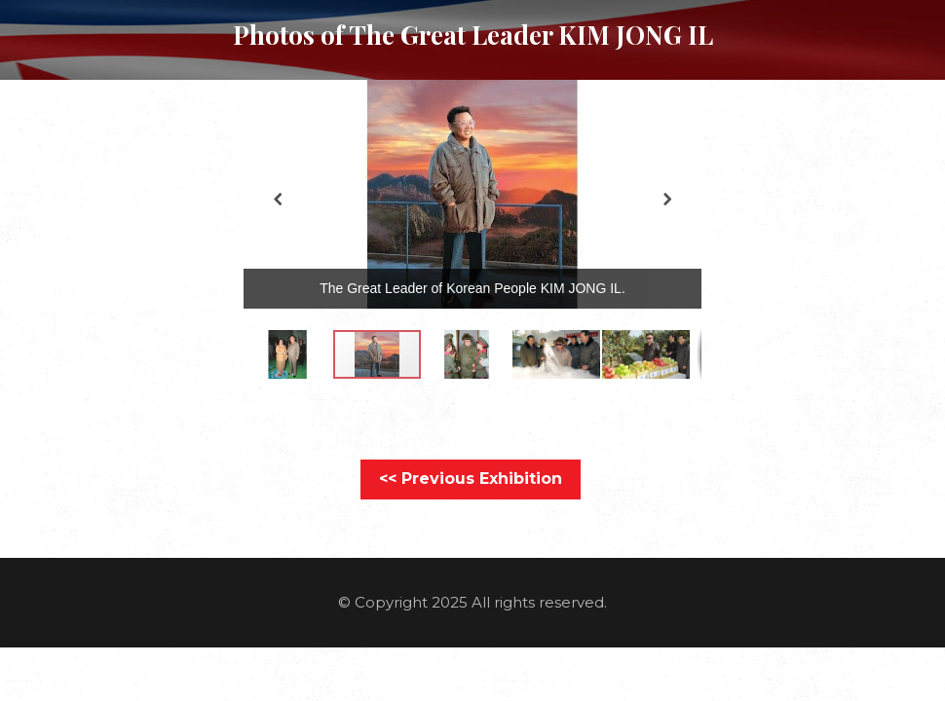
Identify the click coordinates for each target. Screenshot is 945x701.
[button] (679, 105)
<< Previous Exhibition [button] (470, 478)
